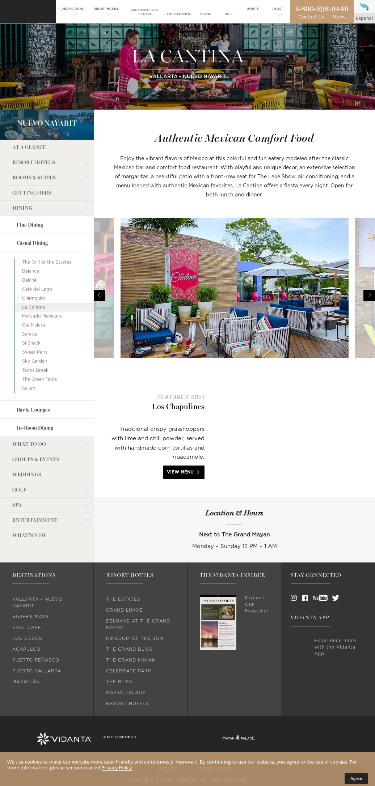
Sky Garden (34, 331)
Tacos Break (35, 340)
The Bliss (119, 682)
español (364, 18)
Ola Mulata (33, 295)
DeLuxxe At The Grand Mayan (138, 624)
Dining (22, 178)
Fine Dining (30, 195)
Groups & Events (35, 429)
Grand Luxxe (124, 610)
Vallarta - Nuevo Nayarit (37, 602)
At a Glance (29, 117)
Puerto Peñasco (35, 660)
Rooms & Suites (34, 147)
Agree (356, 778)
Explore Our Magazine (256, 604)
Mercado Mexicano (42, 286)
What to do (29, 414)
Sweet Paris (34, 322)
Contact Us (311, 17)
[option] (235, 295)
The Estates (123, 599)
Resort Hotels (33, 132)
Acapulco (26, 649)
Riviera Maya (30, 617)
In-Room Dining (35, 398)
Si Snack (31, 313)
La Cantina (33, 277)
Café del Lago (37, 259)
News (339, 17)
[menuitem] (72, 12)
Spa (17, 475)
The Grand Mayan (131, 660)
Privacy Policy (117, 767)
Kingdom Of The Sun (134, 638)
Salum (28, 358)
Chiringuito (34, 268)
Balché (29, 250)
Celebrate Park (129, 671)
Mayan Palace (126, 693)
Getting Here (31, 163)
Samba (29, 304)
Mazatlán (26, 682)
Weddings (26, 444)
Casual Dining (32, 213)
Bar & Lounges (33, 380)
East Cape (26, 627)
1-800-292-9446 (321, 9)
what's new (29, 505)
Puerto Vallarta (36, 671)
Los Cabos (27, 638)
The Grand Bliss (129, 649)
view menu (180, 472)
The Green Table (39, 349)
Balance (30, 241)
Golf (19, 459)
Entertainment (35, 490)
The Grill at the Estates (46, 232)
